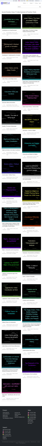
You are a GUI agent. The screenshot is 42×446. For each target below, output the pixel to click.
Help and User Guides (7, 429)
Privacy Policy (27, 441)
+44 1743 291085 (32, 414)
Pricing (36, 3)
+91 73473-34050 (30, 0)
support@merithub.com (7, 435)
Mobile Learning (18, 414)
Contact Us (5, 438)
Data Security (33, 441)
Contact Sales (30, 420)
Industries (16, 415)
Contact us (37, 0)
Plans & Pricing (30, 421)
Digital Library (5, 415)
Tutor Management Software (8, 418)
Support (32, 3)
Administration (5, 416)
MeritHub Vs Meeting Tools (19, 417)
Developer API (17, 412)
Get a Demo (15, 0)
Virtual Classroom (6, 412)
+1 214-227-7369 (21, 0)
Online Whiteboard (6, 413)
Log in (40, 3)
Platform (25, 3)
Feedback (4, 437)
